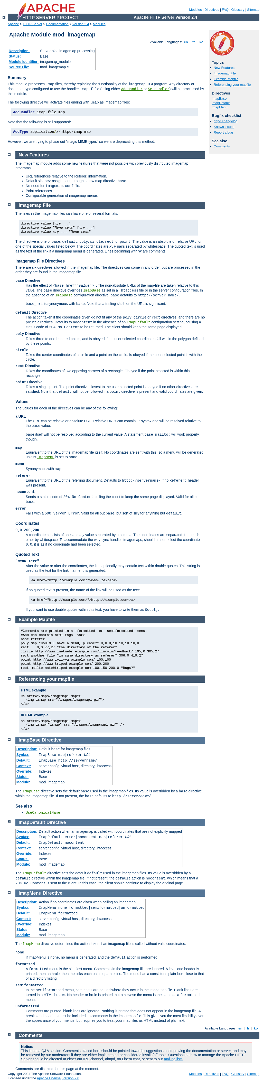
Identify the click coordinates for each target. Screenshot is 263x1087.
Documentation (57, 24)
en (186, 42)
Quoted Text (27, 554)
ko (201, 42)
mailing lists (173, 1059)
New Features (224, 68)
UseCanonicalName (43, 813)
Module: (23, 782)
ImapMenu (219, 107)
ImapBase (219, 98)
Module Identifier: (24, 62)
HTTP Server (32, 24)
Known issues (224, 127)
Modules (195, 10)
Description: (19, 51)
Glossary (237, 10)
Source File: (19, 67)
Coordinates (27, 523)
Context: (23, 766)
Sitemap (253, 10)
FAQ (225, 10)
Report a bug (223, 132)
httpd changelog (226, 121)
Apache (13, 24)
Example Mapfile (226, 79)
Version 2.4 (80, 24)
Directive (51, 740)
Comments (222, 146)
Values (22, 401)
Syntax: (23, 755)
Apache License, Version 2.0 (58, 1078)
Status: (15, 56)
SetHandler (159, 89)
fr (194, 42)
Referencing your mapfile (232, 85)
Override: (24, 771)
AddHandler (132, 89)
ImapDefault (221, 103)
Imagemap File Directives (40, 261)
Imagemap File (225, 73)
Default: (23, 760)
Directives (211, 10)
